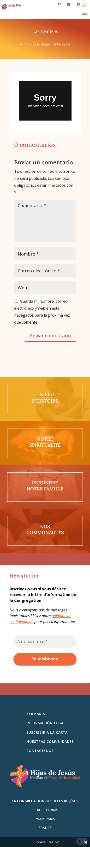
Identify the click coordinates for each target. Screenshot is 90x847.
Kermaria (35, 714)
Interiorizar (62, 44)
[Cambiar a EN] (69, 5)
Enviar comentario (50, 335)
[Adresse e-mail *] (45, 641)
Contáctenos (40, 750)
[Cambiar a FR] (60, 5)
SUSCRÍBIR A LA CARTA (47, 732)
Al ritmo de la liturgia (35, 44)
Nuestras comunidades (50, 741)
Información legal (46, 723)
